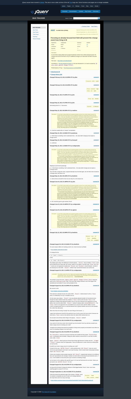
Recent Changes (36, 38)
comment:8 (96, 145)
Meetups (77, 6)
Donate (96, 6)
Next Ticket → (94, 26)
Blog (87, 6)
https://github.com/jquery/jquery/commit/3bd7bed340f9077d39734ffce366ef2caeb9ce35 (71, 380)
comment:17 (96, 320)
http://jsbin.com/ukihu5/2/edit (64, 60)
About (91, 6)
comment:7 (96, 140)
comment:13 (96, 232)
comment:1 (96, 77)
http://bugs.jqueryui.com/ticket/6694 (72, 67)
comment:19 (96, 364)
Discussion (95, 11)
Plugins (69, 6)
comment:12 (96, 209)
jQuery (63, 6)
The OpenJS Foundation (49, 392)
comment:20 (96, 371)
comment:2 (96, 85)
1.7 (87, 44)
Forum (82, 6)
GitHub (42, 2)
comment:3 (96, 94)
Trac (71, 2)
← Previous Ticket (85, 26)
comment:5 (96, 110)
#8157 (53, 30)
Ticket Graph (36, 34)
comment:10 (96, 181)
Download (64, 11)
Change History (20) (56, 74)
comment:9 (96, 175)
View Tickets (35, 32)
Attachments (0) (55, 72)
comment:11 (96, 204)
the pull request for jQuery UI (65, 63)
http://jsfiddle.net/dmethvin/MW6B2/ (59, 291)
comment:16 (96, 285)
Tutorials (81, 11)
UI (73, 6)
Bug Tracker (88, 11)
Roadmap (35, 36)
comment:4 (96, 102)
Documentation (73, 11)
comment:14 (96, 244)
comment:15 (96, 270)
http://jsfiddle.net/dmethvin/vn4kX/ (58, 249)
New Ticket (35, 30)
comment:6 (96, 133)
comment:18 (96, 331)
